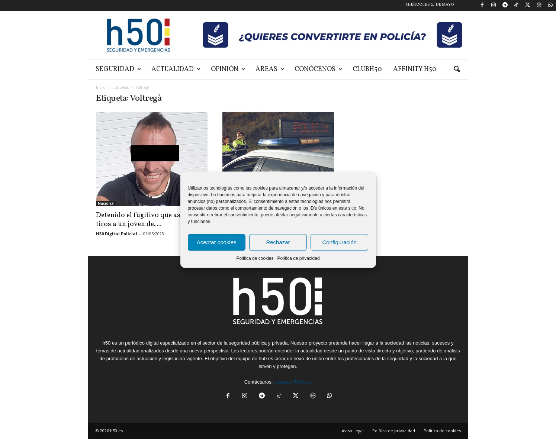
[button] (457, 69)
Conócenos (318, 69)
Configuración (339, 242)
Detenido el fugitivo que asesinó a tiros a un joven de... (149, 219)
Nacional (106, 203)
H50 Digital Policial (116, 233)
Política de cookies (254, 258)
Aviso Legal (353, 430)
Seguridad (118, 69)
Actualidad (175, 69)
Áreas (269, 69)
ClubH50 (367, 69)
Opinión (228, 69)
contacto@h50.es (293, 382)
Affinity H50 (415, 69)
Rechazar (278, 242)
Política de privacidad (298, 258)
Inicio (100, 87)
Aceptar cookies (217, 242)
